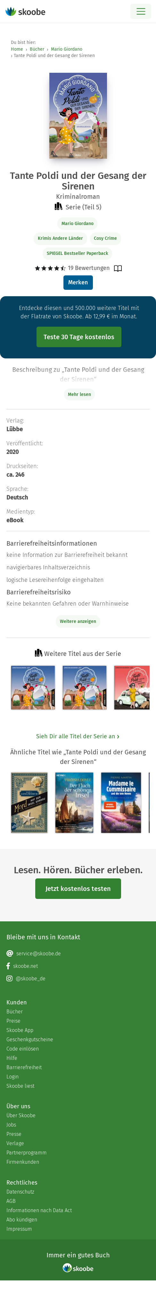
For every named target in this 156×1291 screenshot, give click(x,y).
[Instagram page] (78, 979)
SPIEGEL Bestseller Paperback (77, 253)
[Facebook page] (78, 966)
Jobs (11, 1125)
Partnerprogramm (26, 1153)
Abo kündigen (21, 1220)
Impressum (19, 1229)
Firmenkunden (22, 1162)
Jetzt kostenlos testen (78, 889)
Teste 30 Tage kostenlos (79, 337)
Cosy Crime (105, 238)
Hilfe (11, 1058)
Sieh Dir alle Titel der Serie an (78, 736)
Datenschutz (20, 1192)
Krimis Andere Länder (60, 238)
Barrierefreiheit (24, 1067)
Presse (13, 1134)
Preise (13, 1021)
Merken (78, 282)
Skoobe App (19, 1030)
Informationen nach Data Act (39, 1210)
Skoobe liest (20, 1086)
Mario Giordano (66, 49)
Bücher (37, 49)
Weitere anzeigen (78, 621)
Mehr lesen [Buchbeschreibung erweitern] (79, 394)
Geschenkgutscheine (29, 1039)
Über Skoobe (21, 1115)
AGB (11, 1201)
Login (12, 1077)
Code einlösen (22, 1049)
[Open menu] (140, 11)
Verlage (15, 1143)
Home (17, 49)
